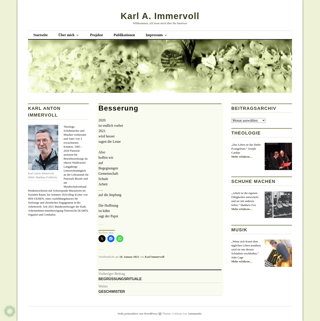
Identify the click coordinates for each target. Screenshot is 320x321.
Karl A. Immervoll (160, 16)
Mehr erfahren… (241, 157)
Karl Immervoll (154, 256)
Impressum (154, 35)
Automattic (195, 313)
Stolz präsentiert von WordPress (138, 313)
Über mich (66, 35)
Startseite (40, 35)
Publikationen (124, 35)
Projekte (96, 35)
